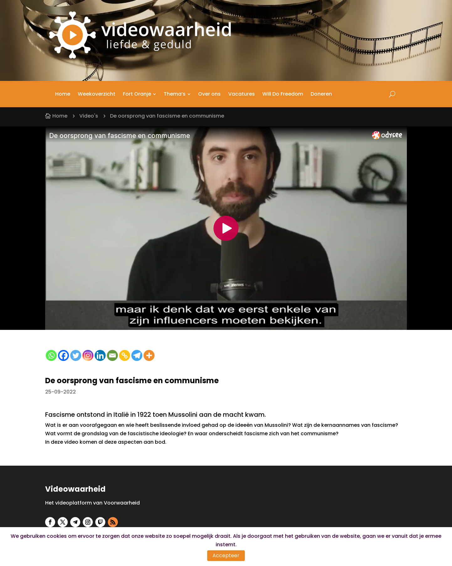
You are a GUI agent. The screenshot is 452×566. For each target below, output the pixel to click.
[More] (149, 355)
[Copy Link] (124, 355)
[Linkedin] (100, 355)
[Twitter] (75, 355)
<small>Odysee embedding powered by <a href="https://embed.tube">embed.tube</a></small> (226, 228)
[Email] (112, 355)
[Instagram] (87, 355)
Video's (88, 115)
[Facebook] (63, 355)
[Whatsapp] (51, 355)
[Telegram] (136, 355)
